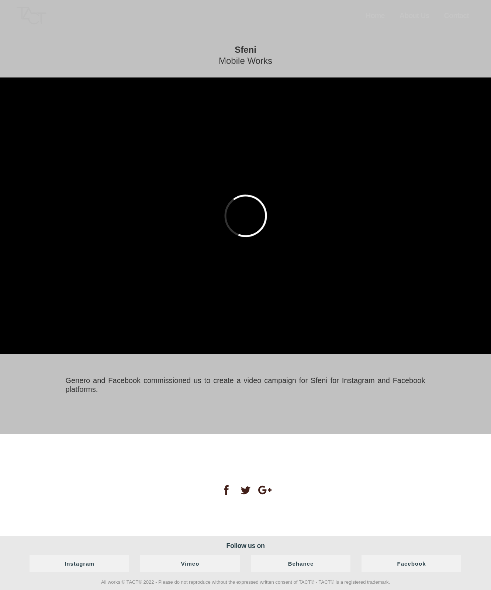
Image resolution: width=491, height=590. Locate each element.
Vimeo (190, 563)
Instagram (79, 563)
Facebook (411, 563)
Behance (301, 563)
